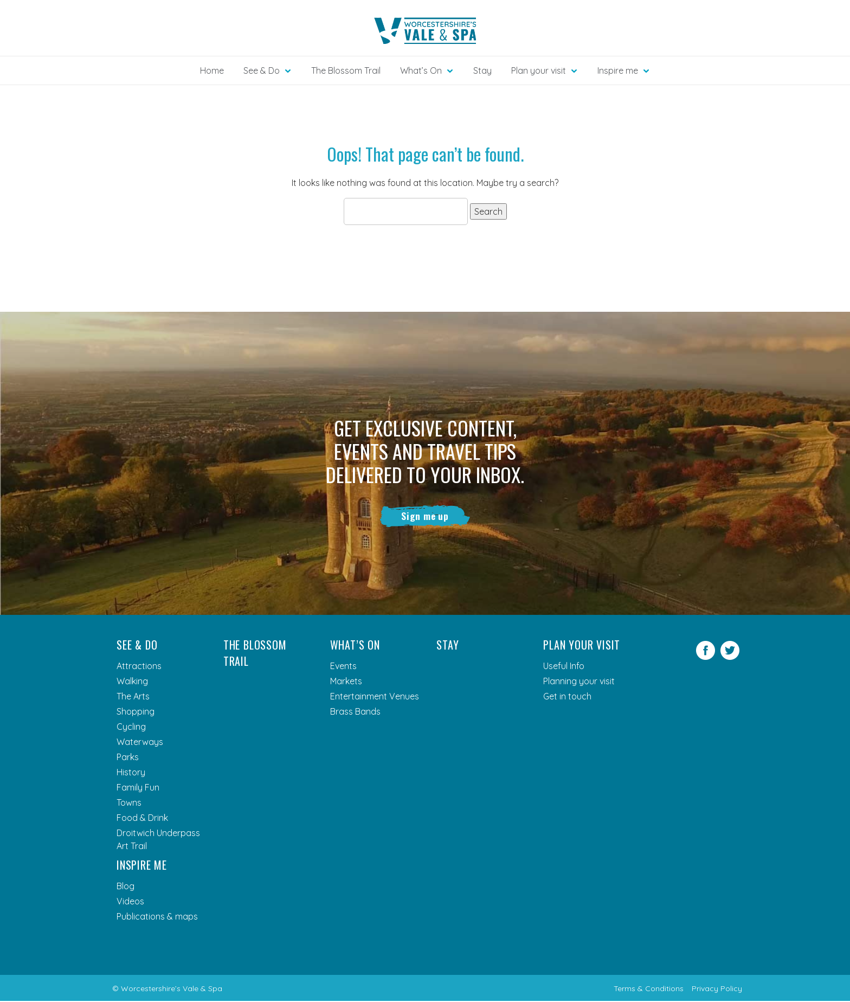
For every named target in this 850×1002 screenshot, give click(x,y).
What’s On (355, 646)
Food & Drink (142, 818)
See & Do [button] (261, 70)
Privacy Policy (717, 989)
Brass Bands (355, 712)
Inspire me (142, 866)
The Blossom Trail (346, 70)
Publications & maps (157, 917)
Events (343, 666)
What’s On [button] (421, 70)
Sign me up (425, 516)
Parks (128, 758)
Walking (132, 682)
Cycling (131, 727)
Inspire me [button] (617, 70)
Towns (129, 803)
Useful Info (563, 666)
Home (212, 70)
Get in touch (567, 697)
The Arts (133, 697)
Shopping (135, 712)
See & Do (137, 646)
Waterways (140, 742)
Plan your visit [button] (538, 70)
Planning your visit (579, 682)
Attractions (139, 666)
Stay (482, 70)
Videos (130, 902)
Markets (346, 682)
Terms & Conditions (649, 989)
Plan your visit (581, 646)
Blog (125, 887)
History (131, 773)
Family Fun (138, 788)
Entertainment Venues (374, 697)
